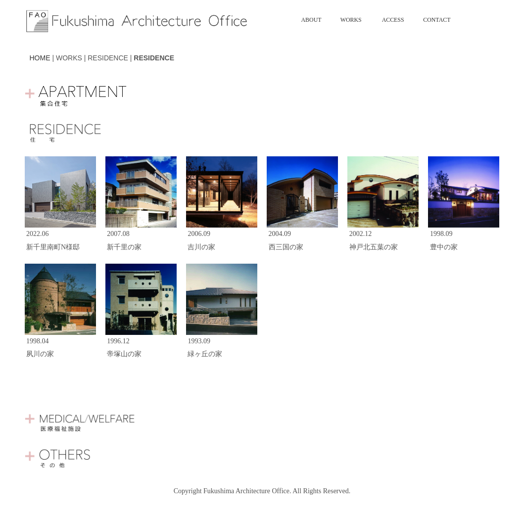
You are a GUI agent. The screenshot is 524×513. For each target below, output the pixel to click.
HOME (40, 58)
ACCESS (393, 19)
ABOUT (311, 19)
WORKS (351, 19)
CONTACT (436, 19)
